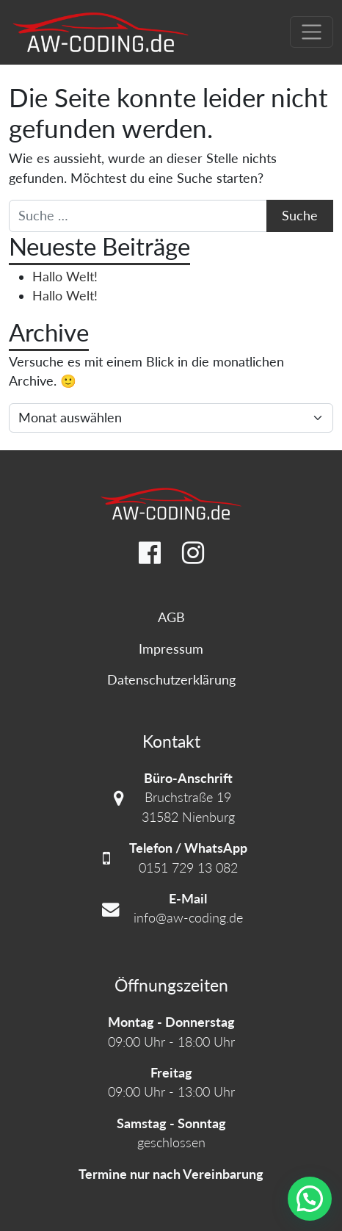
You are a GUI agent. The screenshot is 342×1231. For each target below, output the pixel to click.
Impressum (171, 649)
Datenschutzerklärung (171, 679)
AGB (171, 617)
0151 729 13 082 (188, 868)
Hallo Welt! (65, 276)
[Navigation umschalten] (311, 32)
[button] (310, 1199)
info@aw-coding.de (188, 917)
